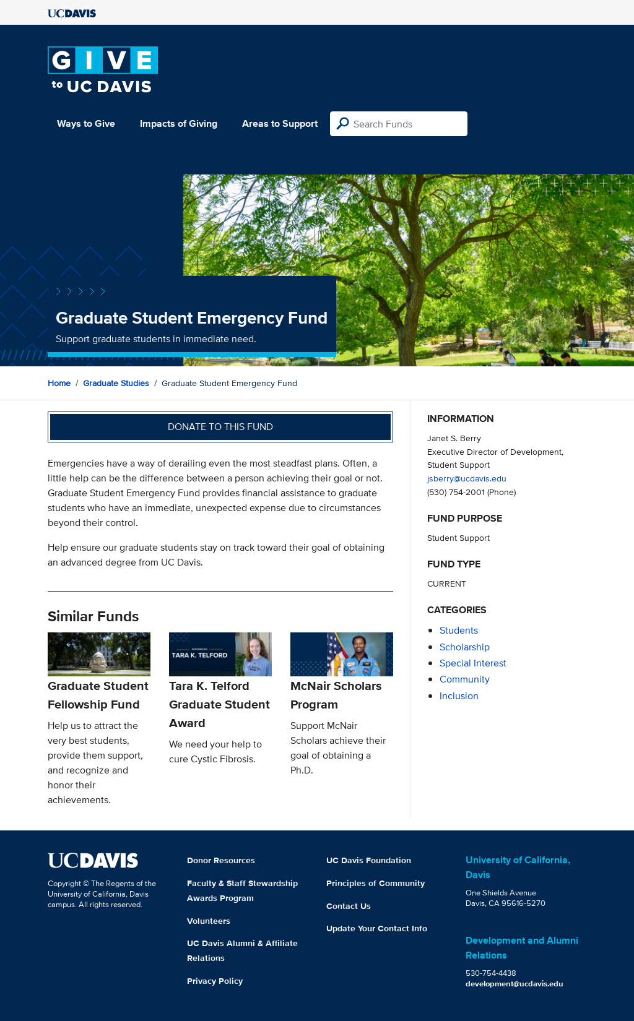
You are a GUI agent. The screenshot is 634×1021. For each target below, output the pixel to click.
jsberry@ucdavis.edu (466, 478)
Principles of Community (375, 883)
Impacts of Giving (178, 123)
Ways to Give (86, 123)
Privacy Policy (215, 981)
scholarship (465, 647)
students (459, 630)
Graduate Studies (116, 383)
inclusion (459, 696)
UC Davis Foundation (368, 860)
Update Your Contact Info (376, 928)
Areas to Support (280, 123)
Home (59, 383)
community (465, 679)
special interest (473, 663)
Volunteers (208, 921)
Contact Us (348, 906)
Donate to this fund (220, 427)
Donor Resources (221, 860)
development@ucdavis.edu (514, 983)
